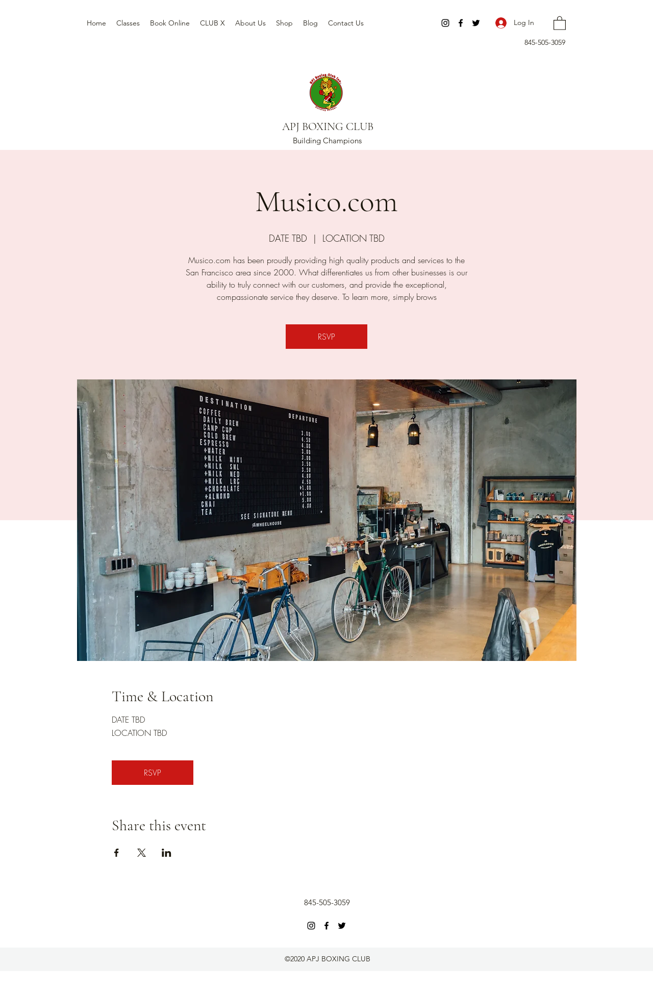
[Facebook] (461, 23)
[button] (560, 22)
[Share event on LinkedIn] (166, 853)
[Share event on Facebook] (116, 853)
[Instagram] (445, 23)
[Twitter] (476, 23)
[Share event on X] (141, 853)
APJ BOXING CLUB (327, 126)
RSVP (326, 336)
